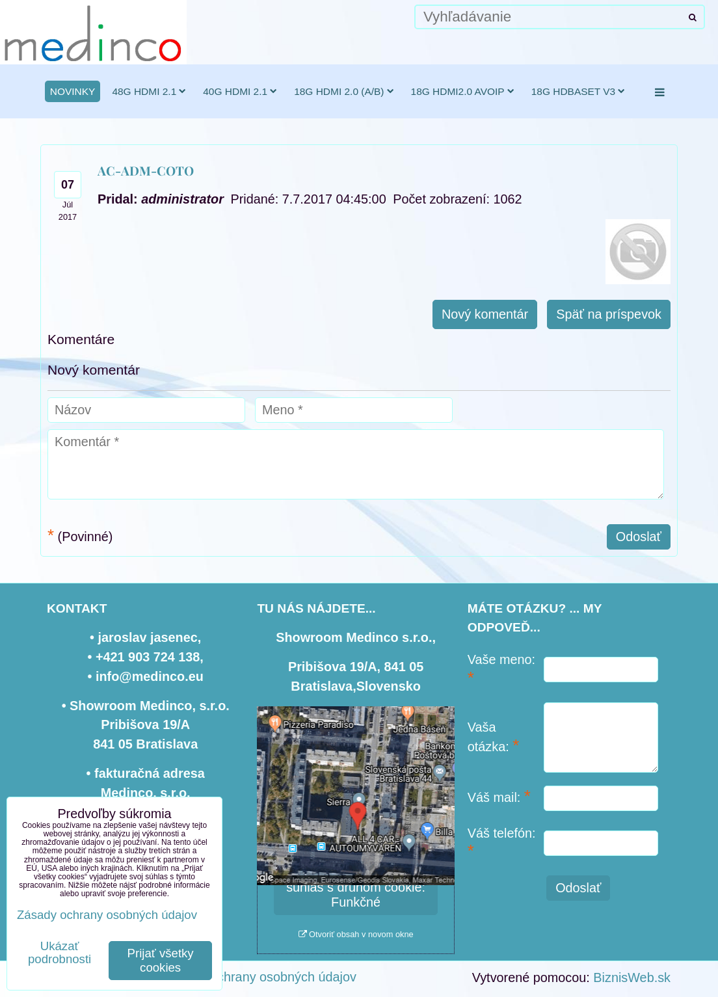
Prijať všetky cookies (160, 960)
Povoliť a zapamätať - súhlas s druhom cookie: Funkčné (355, 887)
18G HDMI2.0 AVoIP (462, 91)
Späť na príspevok (608, 314)
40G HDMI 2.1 (240, 91)
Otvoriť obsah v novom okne (356, 934)
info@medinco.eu (150, 676)
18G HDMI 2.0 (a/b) (343, 91)
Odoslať (638, 536)
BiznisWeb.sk (632, 977)
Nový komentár (485, 314)
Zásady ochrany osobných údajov (260, 977)
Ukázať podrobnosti (59, 953)
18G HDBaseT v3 (578, 91)
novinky (73, 91)
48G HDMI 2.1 (149, 91)
